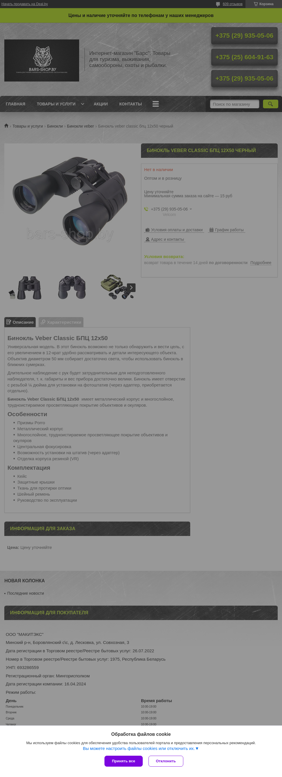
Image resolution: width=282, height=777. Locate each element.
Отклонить (166, 761)
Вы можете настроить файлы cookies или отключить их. (139, 748)
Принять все (123, 761)
